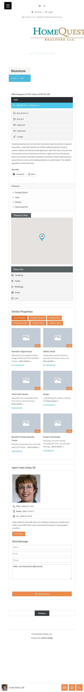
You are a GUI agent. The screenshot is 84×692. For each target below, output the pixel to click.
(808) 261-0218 (26, 516)
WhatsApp (17, 287)
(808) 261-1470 (44, 53)
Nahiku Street (49, 351)
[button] (42, 237)
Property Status (38, 323)
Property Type (54, 318)
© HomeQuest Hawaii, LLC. (42, 634)
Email (15, 292)
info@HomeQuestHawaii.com (49, 17)
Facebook (17, 275)
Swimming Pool (21, 207)
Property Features (37, 318)
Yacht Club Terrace (20, 394)
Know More (18, 534)
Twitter (15, 281)
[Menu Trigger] (8, 5)
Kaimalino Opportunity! (22, 351)
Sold (22, 78)
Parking (18, 202)
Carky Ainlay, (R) (16, 687)
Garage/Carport (21, 192)
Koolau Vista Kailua (51, 437)
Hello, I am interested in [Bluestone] (42, 571)
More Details (25, 361)
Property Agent (55, 323)
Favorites (36, 12)
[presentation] (26, 585)
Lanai (17, 197)
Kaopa (46, 394)
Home (13, 78)
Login (49, 12)
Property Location (20, 323)
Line (14, 298)
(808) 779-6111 (28, 511)
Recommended (19, 318)
